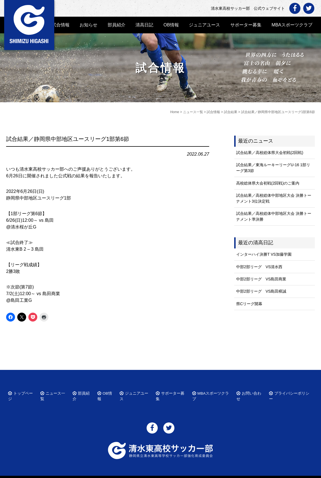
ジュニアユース (204, 25)
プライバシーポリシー (290, 392)
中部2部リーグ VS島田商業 (261, 279)
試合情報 (61, 25)
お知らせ (88, 25)
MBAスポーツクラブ (291, 25)
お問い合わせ (251, 392)
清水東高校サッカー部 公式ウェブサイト (165, 473)
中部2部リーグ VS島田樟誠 (261, 291)
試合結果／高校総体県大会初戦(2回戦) (269, 152)
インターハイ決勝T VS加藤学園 (264, 254)
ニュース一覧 (55, 392)
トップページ (23, 392)
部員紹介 (116, 25)
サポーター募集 (245, 25)
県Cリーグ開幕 (249, 304)
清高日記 (144, 25)
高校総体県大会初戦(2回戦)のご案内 (267, 183)
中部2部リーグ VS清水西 (259, 267)
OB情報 (171, 25)
